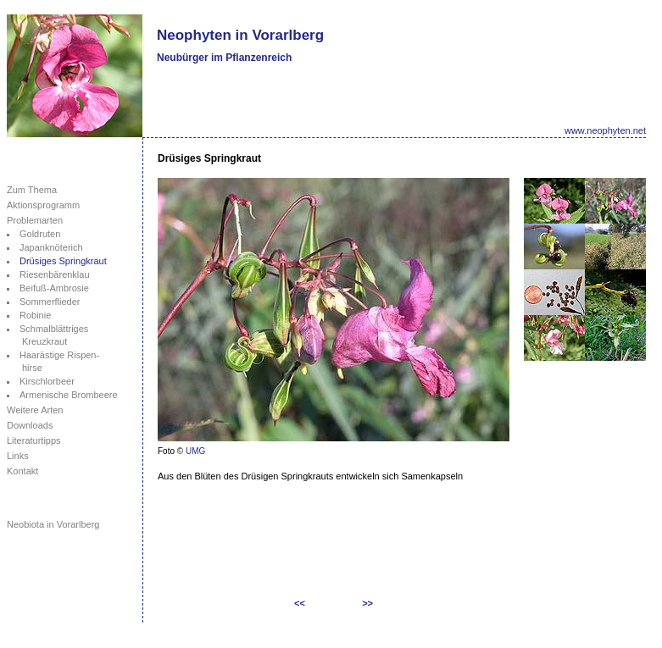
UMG (195, 451)
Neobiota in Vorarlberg (53, 524)
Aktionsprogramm (43, 205)
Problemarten (35, 220)
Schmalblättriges (53, 329)
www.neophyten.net (605, 130)
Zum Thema (32, 190)
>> (367, 603)
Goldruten (39, 234)
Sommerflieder (50, 301)
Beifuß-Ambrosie (54, 288)
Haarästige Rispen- (59, 355)
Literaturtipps (34, 440)
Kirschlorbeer (47, 381)
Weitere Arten (35, 410)
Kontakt (22, 471)
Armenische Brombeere (68, 395)
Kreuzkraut (44, 341)
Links (18, 456)
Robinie (35, 315)
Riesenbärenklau (54, 274)
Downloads (30, 425)
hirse (32, 368)
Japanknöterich (51, 247)
